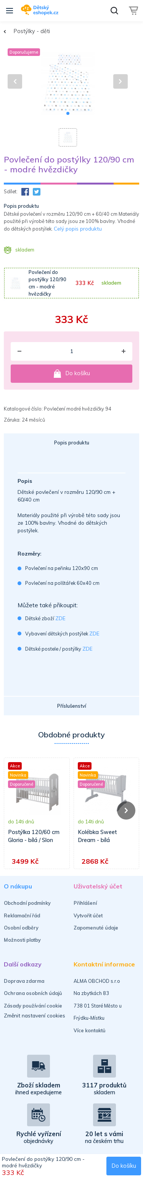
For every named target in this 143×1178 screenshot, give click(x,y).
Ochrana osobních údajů (33, 993)
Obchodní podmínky (27, 903)
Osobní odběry (21, 928)
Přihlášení (85, 903)
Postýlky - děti (32, 31)
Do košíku (71, 373)
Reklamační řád (22, 915)
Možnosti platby (22, 940)
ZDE (60, 618)
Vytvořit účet (88, 915)
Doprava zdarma (24, 981)
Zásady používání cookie (33, 1006)
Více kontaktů (90, 1030)
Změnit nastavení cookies (34, 1015)
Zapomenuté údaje (96, 928)
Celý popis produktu (78, 228)
